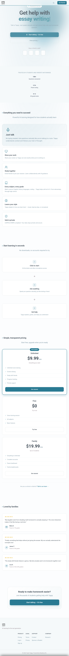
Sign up (20, 643)
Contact (34, 637)
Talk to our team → (43, 487)
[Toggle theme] (54, 2)
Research (47, 637)
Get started (34, 390)
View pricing (34, 40)
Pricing (20, 637)
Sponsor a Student (37, 640)
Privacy (28, 640)
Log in (19, 640)
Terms (27, 637)
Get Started (62, 2)
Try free (34, 430)
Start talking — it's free (34, 35)
